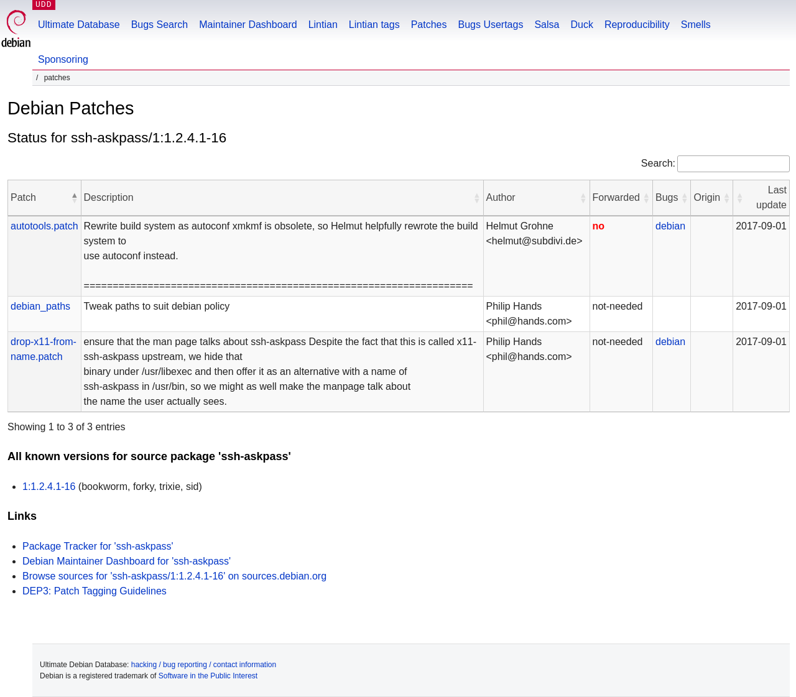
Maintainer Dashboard (248, 24)
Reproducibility (637, 24)
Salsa (546, 24)
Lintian (323, 24)
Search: (658, 163)
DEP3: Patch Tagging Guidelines (94, 591)
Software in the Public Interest (208, 676)
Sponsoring (63, 59)
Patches (429, 24)
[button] (74, 198)
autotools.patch (44, 226)
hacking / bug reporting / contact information (203, 664)
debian (670, 226)
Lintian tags (374, 24)
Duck (581, 24)
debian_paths (40, 306)
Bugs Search (159, 24)
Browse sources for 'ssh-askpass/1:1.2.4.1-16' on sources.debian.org (174, 576)
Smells (696, 24)
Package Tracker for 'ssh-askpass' (98, 546)
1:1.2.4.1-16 (48, 486)
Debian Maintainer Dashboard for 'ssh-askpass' (126, 561)
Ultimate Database (79, 24)
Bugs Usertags (490, 24)
